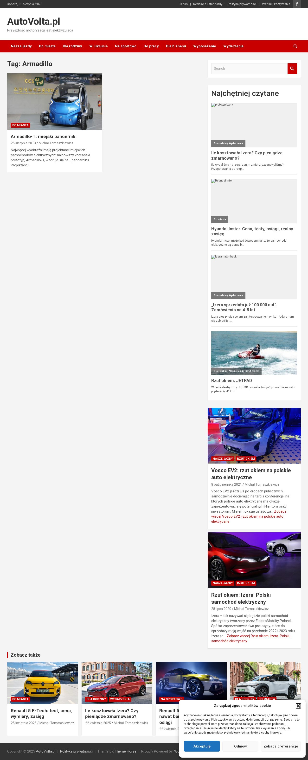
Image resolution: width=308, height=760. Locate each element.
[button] (298, 705)
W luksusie (98, 46)
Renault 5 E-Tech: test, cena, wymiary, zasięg (41, 713)
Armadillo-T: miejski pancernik (43, 136)
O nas (184, 4)
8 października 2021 (226, 484)
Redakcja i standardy (207, 4)
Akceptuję (202, 746)
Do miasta (47, 46)
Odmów (240, 746)
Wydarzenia (233, 46)
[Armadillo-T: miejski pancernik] (55, 101)
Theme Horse (125, 751)
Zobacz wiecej (248, 516)
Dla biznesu (176, 46)
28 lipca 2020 (221, 609)
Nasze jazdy (21, 46)
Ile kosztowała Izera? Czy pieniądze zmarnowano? (112, 713)
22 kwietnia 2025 (98, 723)
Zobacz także (25, 655)
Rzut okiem (246, 458)
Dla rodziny (72, 46)
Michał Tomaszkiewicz (56, 143)
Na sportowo (125, 46)
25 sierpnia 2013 (23, 143)
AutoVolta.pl (33, 21)
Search (292, 68)
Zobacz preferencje (280, 746)
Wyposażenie (204, 46)
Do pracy (151, 46)
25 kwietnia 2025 (24, 723)
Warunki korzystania (276, 4)
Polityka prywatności (242, 4)
